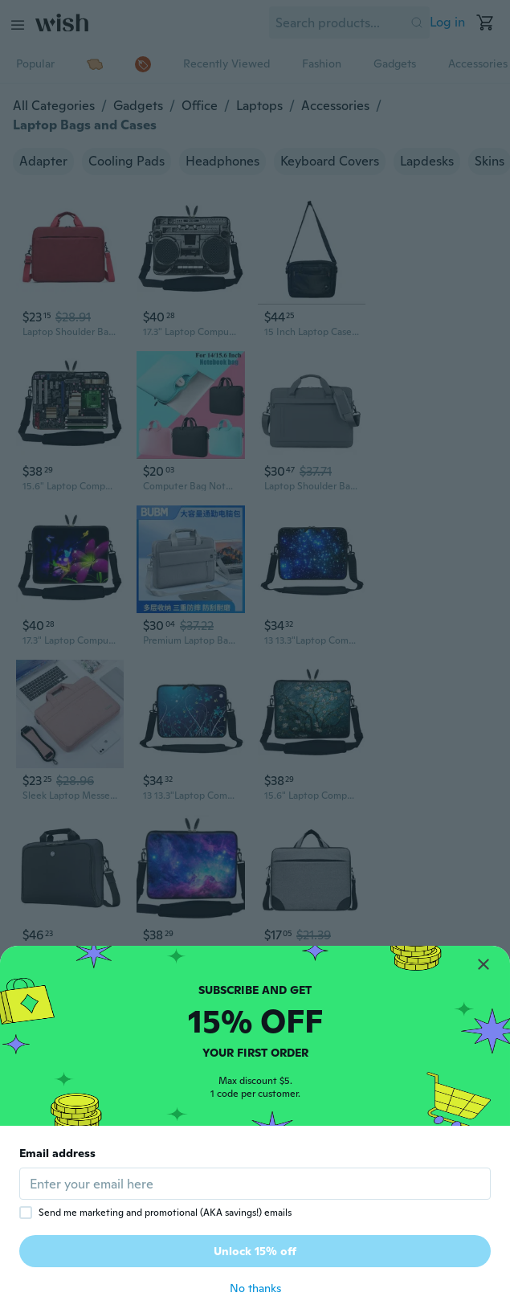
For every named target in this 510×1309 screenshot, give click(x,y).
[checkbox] (25, 1212)
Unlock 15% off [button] (255, 1251)
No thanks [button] (255, 1288)
